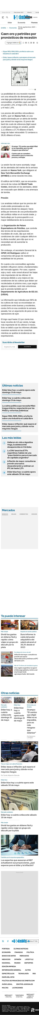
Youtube (23, 941)
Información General (11, 970)
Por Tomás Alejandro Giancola (10, 775)
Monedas (5, 514)
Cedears (34, 514)
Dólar (10, 23)
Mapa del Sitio (8, 977)
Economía (21, 23)
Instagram (13, 941)
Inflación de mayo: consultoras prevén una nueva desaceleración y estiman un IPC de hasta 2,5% (21, 465)
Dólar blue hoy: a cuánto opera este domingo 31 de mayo (18, 391)
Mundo (17, 963)
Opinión (17, 959)
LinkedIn (18, 941)
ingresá (35, 17)
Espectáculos (8, 974)
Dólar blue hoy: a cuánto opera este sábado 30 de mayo (21, 473)
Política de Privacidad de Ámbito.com (18, 981)
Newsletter (32, 941)
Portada (6, 949)
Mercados (24, 956)
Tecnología (23, 974)
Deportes (28, 963)
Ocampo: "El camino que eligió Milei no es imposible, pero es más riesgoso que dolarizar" (25, 148)
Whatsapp (29, 941)
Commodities (24, 514)
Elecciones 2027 (18, 12)
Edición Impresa (9, 966)
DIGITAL (8, 996)
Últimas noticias (21, 949)
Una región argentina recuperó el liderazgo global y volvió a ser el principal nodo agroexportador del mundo (26, 671)
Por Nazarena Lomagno (31, 736)
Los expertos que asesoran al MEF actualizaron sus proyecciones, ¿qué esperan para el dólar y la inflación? (18, 863)
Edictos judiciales (24, 984)
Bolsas (13, 514)
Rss (34, 974)
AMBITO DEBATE (30, 996)
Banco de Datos (9, 956)
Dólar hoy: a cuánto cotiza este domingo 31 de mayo (16, 399)
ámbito (3, 28)
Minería (29, 12)
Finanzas (34, 23)
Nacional (6, 963)
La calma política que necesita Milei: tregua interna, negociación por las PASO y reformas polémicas (18, 408)
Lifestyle (29, 959)
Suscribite (27, 346)
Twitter (3, 941)
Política (30, 952)
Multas (5, 988)
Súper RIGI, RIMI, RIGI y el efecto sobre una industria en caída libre (18, 52)
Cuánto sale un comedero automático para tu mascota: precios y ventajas (22, 155)
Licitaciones (17, 988)
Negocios (6, 959)
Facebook (7, 941)
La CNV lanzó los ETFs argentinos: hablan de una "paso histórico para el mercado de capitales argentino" (22, 454)
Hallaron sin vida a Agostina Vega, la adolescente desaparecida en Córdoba (20, 444)
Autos (28, 970)
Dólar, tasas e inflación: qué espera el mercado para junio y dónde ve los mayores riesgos (19, 58)
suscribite (29, 17)
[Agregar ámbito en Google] (13, 43)
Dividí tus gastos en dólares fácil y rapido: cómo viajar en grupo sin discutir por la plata (9, 641)
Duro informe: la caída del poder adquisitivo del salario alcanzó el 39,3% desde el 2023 (28, 641)
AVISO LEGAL (7, 984)
